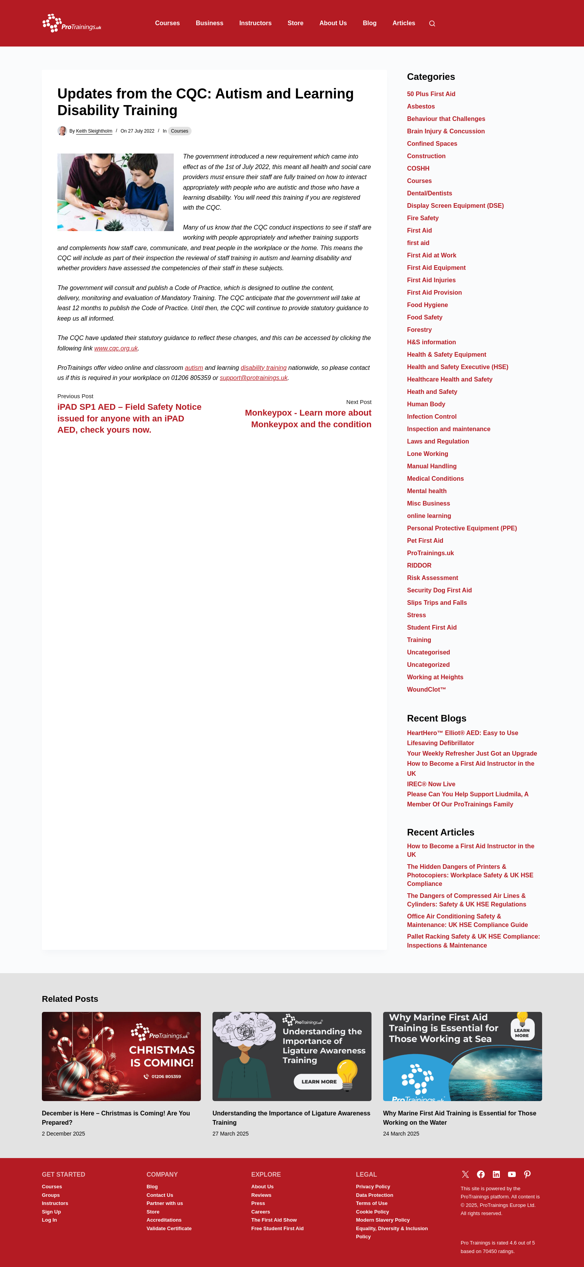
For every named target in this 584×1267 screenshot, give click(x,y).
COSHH (418, 168)
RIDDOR (419, 565)
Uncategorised (428, 652)
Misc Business (428, 503)
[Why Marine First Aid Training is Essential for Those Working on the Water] (462, 1056)
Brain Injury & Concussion (446, 131)
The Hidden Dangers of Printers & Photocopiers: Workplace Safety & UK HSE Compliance (470, 875)
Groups (51, 1195)
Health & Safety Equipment (446, 354)
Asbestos (421, 106)
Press (258, 1203)
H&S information (431, 342)
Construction (426, 156)
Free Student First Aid (277, 1228)
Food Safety (425, 317)
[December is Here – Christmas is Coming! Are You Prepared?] (121, 1056)
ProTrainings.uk (430, 553)
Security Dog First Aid (439, 590)
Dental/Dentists (429, 193)
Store (296, 23)
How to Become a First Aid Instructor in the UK (470, 850)
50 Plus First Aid (431, 94)
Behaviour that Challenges (446, 119)
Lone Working (427, 454)
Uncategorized (428, 664)
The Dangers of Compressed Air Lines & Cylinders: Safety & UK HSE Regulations (467, 900)
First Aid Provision (434, 292)
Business (209, 23)
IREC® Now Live (431, 784)
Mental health (427, 491)
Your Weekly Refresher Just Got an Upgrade (472, 753)
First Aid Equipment (436, 267)
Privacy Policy (373, 1186)
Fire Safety (423, 218)
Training (419, 640)
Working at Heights (435, 677)
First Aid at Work (431, 255)
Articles (403, 23)
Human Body (426, 404)
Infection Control (432, 416)
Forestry (419, 329)
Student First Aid (432, 627)
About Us (333, 23)
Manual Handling (432, 466)
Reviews (261, 1195)
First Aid (419, 230)
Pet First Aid (425, 540)
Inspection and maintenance (449, 429)
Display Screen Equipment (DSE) (455, 205)
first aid (418, 243)
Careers (260, 1212)
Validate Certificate (169, 1228)
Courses (167, 23)
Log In (49, 1220)
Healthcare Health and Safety (450, 379)
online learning (429, 516)
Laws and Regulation (438, 441)
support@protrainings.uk (254, 378)
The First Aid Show (274, 1220)
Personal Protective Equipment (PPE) (462, 528)
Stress (416, 615)
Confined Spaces (432, 143)
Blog (370, 23)
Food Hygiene (427, 305)
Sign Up (51, 1212)
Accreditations (164, 1220)
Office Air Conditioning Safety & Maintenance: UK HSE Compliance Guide (467, 920)
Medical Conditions (435, 478)
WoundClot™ (426, 689)
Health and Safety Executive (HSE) (457, 367)
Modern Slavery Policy (383, 1220)
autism (194, 367)
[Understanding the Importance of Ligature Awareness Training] (292, 1056)
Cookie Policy (372, 1212)
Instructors (255, 23)
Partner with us (165, 1203)
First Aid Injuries (431, 280)
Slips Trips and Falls (437, 602)
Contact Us (160, 1195)
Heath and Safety (432, 391)
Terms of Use (371, 1203)
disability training (264, 367)
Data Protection (374, 1195)
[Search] (432, 23)
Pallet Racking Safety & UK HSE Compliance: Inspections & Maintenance (473, 940)
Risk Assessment (432, 578)
